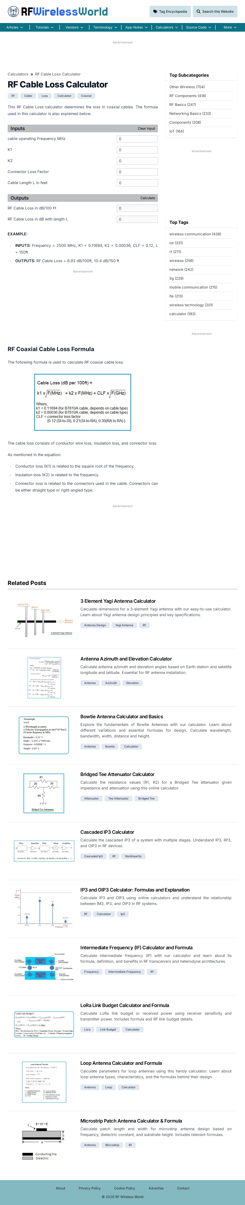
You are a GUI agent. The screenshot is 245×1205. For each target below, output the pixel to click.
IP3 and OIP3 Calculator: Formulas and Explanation (135, 890)
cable (28, 96)
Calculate (147, 198)
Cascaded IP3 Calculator (107, 832)
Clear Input (146, 128)
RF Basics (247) (182, 104)
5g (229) (176, 278)
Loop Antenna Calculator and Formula (121, 1063)
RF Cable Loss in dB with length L (38, 219)
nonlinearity (133, 856)
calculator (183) (182, 314)
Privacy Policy (90, 1188)
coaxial (86, 96)
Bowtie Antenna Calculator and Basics (121, 716)
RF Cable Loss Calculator (58, 74)
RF (58, 11)
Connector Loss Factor (28, 171)
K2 (10, 160)
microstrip (112, 1145)
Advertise (156, 1188)
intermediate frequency (124, 971)
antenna (90, 683)
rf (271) (175, 251)
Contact (183, 1188)
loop (108, 1087)
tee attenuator (118, 798)
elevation (132, 683)
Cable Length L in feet (27, 182)
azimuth (111, 683)
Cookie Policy (124, 1188)
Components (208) (185, 122)
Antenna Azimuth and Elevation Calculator (126, 659)
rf (13, 96)
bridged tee (146, 798)
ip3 (123, 914)
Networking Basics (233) (190, 113)
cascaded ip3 (93, 856)
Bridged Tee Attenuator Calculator (117, 774)
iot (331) (176, 243)
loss (45, 96)
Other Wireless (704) (187, 87)
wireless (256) (181, 260)
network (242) (181, 269)
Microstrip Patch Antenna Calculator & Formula (131, 1121)
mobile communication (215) (193, 287)
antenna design (95, 625)
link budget (108, 1029)
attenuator (91, 798)
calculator (64, 96)
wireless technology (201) (191, 305)
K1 (10, 149)
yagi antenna (124, 625)
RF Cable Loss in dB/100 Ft (32, 208)
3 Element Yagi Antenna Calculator (118, 601)
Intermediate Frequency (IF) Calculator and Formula (136, 947)
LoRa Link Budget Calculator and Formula (124, 1005)
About (60, 1188)
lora (87, 1029)
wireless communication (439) (195, 234)
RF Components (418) (187, 95)
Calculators (18, 74)
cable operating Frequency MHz (37, 138)
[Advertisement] (122, 55)
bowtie (110, 746)
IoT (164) (176, 131)
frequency (91, 971)
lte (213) (176, 296)
